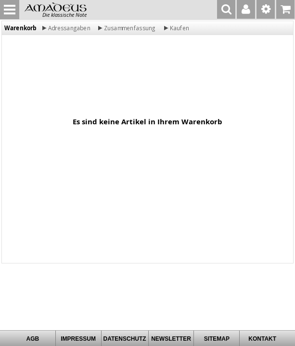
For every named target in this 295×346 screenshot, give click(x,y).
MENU (9, 9)
